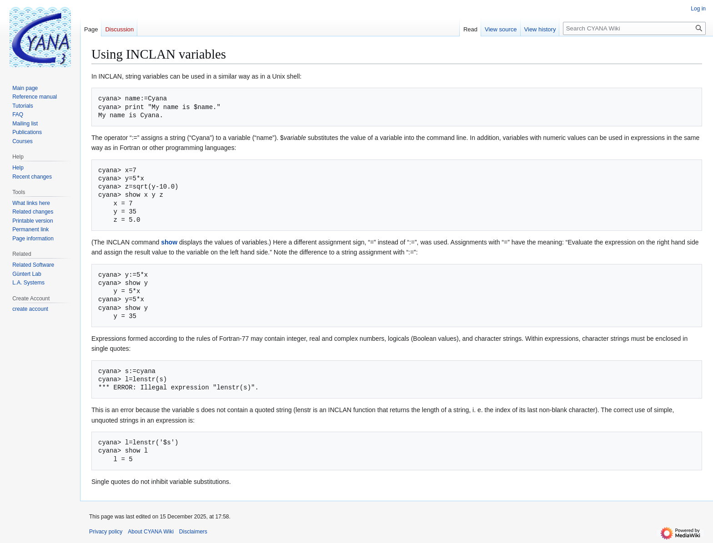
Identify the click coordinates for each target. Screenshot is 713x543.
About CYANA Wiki (150, 531)
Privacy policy (105, 531)
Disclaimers (193, 531)
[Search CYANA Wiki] (634, 28)
